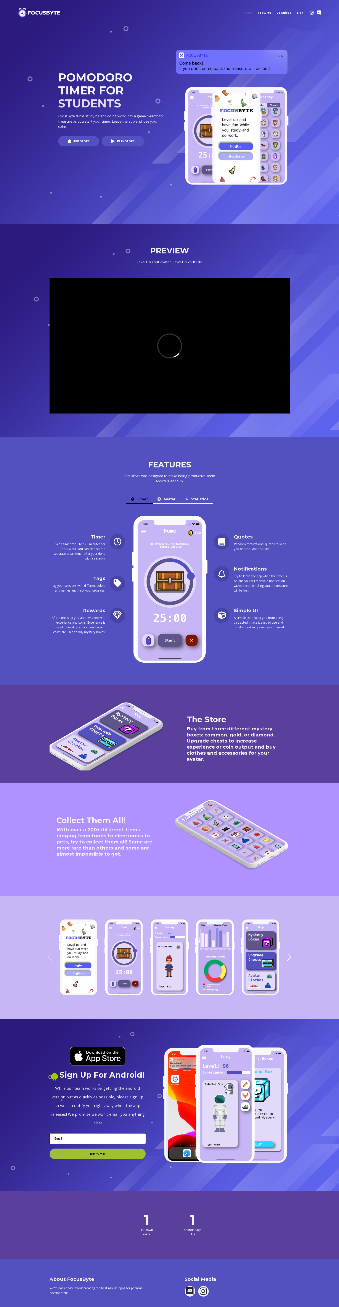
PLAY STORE (125, 141)
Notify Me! (97, 1153)
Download (283, 12)
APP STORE (81, 141)
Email (58, 1138)
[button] (289, 957)
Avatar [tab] (166, 499)
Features (264, 12)
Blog (301, 11)
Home (249, 11)
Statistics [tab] (196, 499)
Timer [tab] (139, 499)
